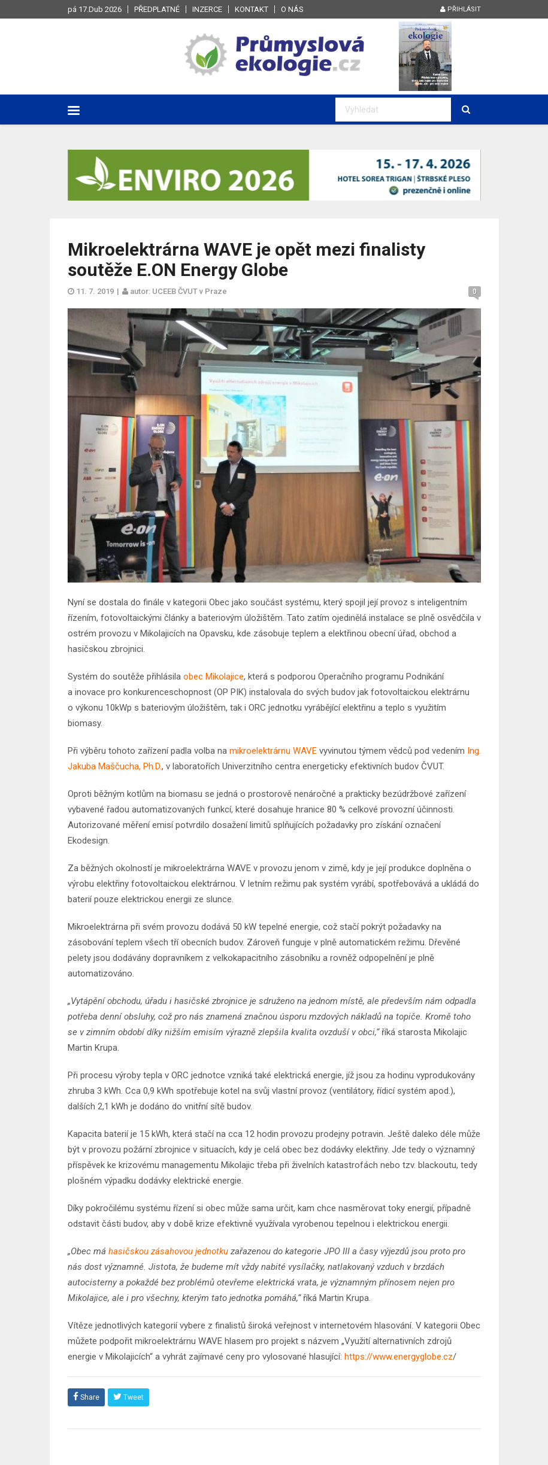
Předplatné (157, 9)
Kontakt (251, 9)
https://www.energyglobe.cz (398, 1356)
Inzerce (207, 9)
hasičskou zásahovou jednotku (168, 1251)
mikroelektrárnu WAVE (273, 750)
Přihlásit (460, 9)
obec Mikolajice (213, 676)
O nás (292, 9)
